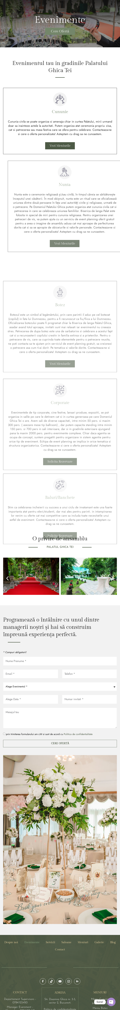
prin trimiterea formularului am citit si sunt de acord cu (49, 708)
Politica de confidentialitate (78, 708)
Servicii (50, 916)
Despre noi (11, 916)
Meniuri (83, 916)
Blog (113, 916)
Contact (60, 923)
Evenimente (32, 916)
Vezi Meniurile (60, 145)
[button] (113, 9)
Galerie (99, 916)
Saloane (66, 916)
